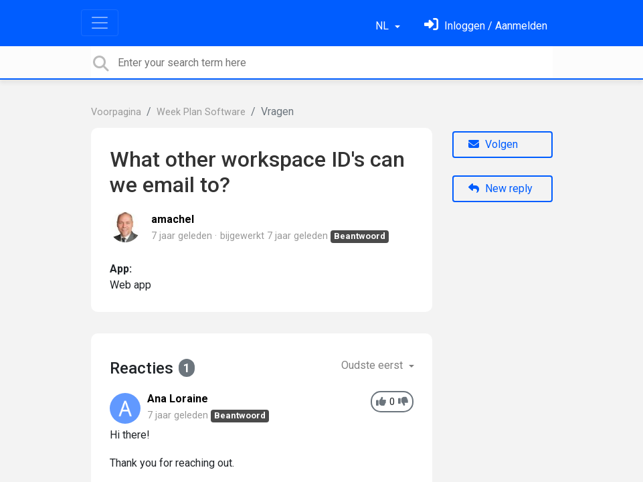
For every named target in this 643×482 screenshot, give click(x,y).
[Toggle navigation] (99, 22)
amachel (172, 219)
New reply (500, 188)
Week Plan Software (201, 112)
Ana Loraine (177, 398)
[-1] (403, 402)
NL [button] (383, 25)
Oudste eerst (373, 365)
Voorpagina (116, 112)
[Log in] (486, 25)
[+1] (381, 402)
